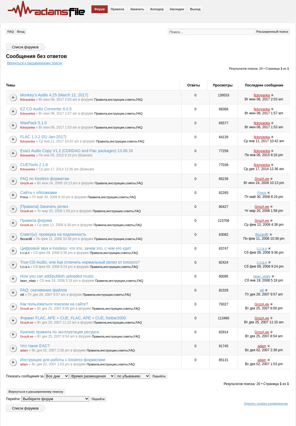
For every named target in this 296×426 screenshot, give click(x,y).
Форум (99, 9)
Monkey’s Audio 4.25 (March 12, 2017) (54, 95)
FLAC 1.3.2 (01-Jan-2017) (43, 137)
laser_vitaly (28, 280)
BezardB (26, 239)
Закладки (177, 9)
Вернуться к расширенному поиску (34, 63)
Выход (195, 9)
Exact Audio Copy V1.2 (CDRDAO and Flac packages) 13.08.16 (76, 150)
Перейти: (13, 399)
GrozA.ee (26, 183)
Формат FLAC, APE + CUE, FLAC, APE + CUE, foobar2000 (73, 318)
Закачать (137, 9)
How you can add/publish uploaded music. (57, 276)
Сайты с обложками (38, 192)
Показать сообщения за (37, 376)
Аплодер (157, 9)
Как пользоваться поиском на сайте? (54, 304)
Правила (117, 9)
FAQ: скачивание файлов (43, 290)
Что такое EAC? (35, 346)
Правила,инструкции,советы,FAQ (118, 99)
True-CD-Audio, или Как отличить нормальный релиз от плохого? (80, 262)
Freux (24, 197)
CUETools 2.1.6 (34, 164)
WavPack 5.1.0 (33, 123)
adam (24, 350)
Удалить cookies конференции (266, 403)
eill (22, 294)
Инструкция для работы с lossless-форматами (62, 359)
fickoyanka (27, 99)
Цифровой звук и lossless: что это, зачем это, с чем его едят (75, 248)
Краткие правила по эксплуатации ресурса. (60, 332)
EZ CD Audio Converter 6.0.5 (46, 109)
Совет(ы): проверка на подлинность (53, 234)
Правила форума (36, 220)
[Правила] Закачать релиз (44, 206)
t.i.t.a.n (25, 253)
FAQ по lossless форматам (44, 178)
